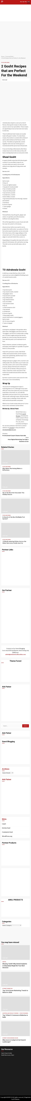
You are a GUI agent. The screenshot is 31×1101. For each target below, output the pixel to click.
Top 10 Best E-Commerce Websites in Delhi (15, 1004)
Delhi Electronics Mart (7, 1055)
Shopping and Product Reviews (10, 1013)
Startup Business (24, 1013)
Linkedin (11, 427)
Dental (4, 961)
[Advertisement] (15, 38)
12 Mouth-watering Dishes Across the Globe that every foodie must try (15, 530)
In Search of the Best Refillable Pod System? (15, 506)
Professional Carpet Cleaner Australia (15, 434)
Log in (4, 824)
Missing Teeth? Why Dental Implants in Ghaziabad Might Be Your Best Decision (15, 952)
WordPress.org (7, 836)
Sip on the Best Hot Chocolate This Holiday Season (15, 481)
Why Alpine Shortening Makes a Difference (15, 457)
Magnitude (27, 1097)
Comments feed (7, 832)
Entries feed (6, 828)
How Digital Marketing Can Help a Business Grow (15, 439)
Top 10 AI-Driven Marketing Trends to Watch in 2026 (15, 979)
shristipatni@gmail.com (9, 429)
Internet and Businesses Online (10, 1037)
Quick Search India (6, 1053)
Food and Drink (5, 62)
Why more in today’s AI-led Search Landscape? (15, 1028)
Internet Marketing (7, 988)
